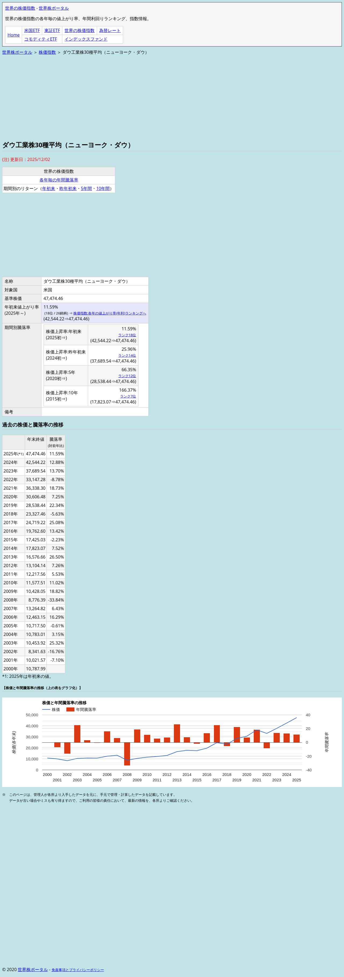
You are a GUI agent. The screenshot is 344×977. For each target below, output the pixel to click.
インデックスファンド (86, 39)
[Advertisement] (163, 97)
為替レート (110, 30)
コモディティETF (40, 39)
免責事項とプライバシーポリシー (78, 969)
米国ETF (32, 30)
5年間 (86, 188)
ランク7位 (128, 396)
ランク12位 (127, 375)
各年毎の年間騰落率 (59, 180)
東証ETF (52, 30)
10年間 (103, 188)
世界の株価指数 (20, 8)
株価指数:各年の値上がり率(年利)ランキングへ (109, 313)
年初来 (48, 188)
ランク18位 (127, 334)
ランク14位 (127, 355)
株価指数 (47, 52)
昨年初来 (68, 188)
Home (14, 35)
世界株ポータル (54, 8)
